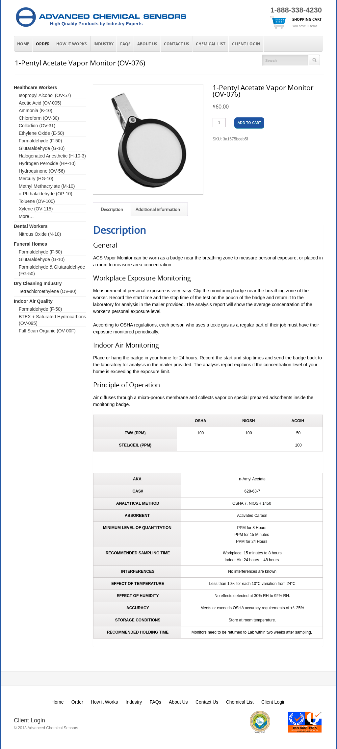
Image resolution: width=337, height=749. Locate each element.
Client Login (246, 44)
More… (26, 216)
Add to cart (249, 122)
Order (43, 44)
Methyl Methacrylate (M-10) (47, 186)
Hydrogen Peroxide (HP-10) (47, 163)
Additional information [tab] (158, 209)
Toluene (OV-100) (37, 201)
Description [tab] (112, 209)
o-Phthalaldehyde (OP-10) (45, 193)
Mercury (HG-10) (36, 178)
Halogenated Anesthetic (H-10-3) (52, 155)
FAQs (125, 44)
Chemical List (210, 44)
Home (23, 44)
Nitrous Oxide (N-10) (40, 234)
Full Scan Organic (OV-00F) (47, 330)
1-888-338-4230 (296, 10)
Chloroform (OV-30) (39, 118)
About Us (147, 44)
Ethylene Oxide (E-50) (41, 133)
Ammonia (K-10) (35, 110)
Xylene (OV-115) (36, 208)
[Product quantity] (219, 122)
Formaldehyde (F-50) (40, 140)
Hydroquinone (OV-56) (42, 171)
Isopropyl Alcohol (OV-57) (45, 95)
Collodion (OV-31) (37, 125)
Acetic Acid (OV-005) (40, 103)
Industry (103, 44)
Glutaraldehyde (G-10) (42, 148)
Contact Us (176, 44)
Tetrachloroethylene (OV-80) (47, 291)
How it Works (71, 44)
